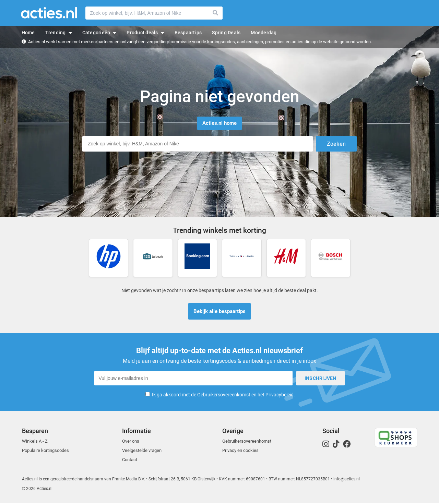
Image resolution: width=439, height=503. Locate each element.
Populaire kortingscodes (45, 450)
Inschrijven (320, 378)
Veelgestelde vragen (142, 450)
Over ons (130, 441)
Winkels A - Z (35, 441)
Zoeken (216, 13)
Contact (129, 459)
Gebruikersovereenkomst (223, 394)
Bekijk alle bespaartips (219, 311)
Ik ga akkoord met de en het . (223, 394)
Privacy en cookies (240, 450)
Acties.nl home (219, 123)
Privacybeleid (279, 394)
